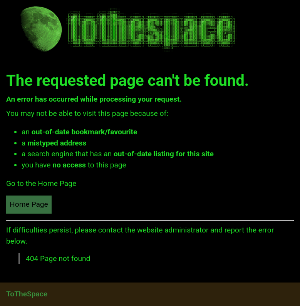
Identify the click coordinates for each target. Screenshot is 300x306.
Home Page (29, 204)
